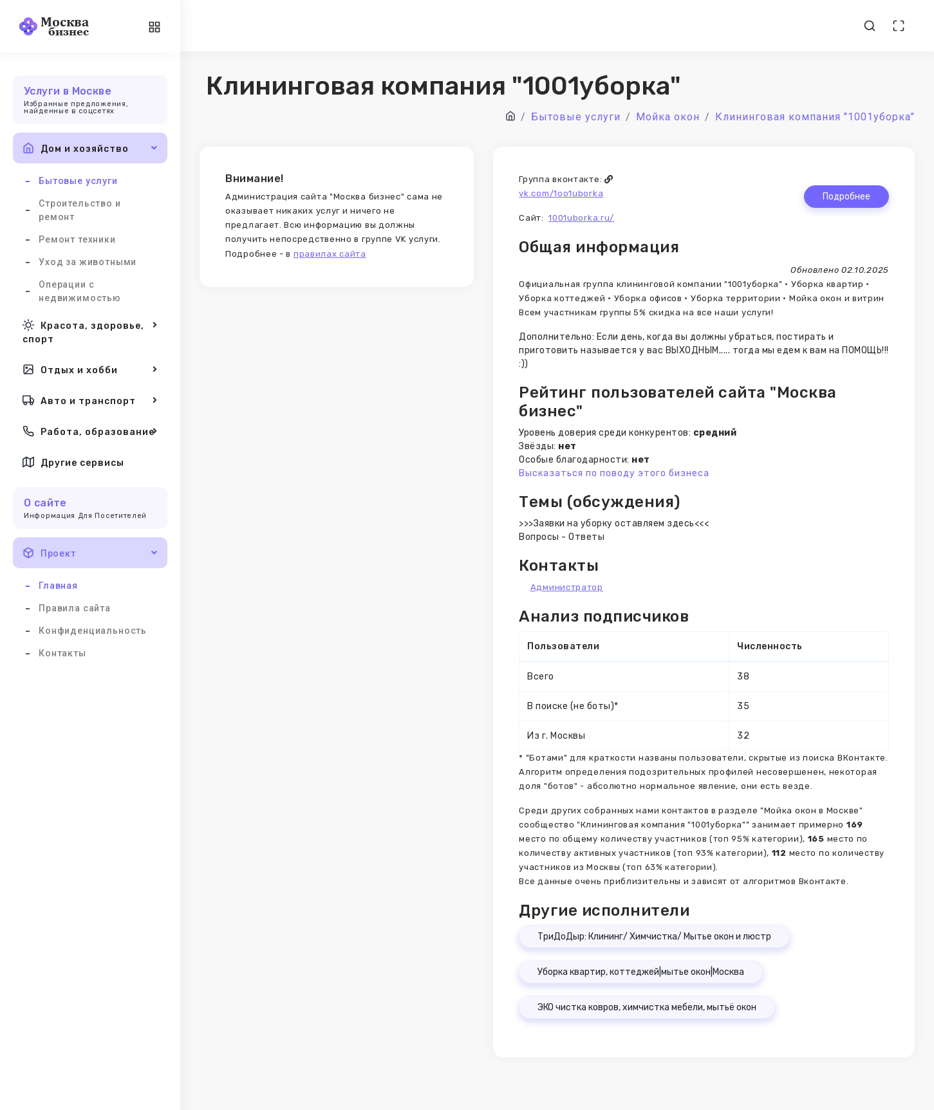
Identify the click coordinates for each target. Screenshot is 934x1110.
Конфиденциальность (93, 630)
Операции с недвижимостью (80, 291)
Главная (58, 585)
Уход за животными (87, 262)
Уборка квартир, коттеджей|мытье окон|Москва (640, 972)
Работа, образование (90, 431)
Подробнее (846, 196)
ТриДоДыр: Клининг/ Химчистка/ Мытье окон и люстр (654, 936)
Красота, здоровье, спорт (90, 331)
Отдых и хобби (90, 369)
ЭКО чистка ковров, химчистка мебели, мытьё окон (646, 1007)
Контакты (62, 653)
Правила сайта (75, 608)
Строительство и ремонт (80, 210)
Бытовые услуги (78, 181)
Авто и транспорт (90, 400)
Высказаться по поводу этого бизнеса (614, 473)
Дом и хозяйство (90, 148)
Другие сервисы (73, 462)
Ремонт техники (77, 239)
